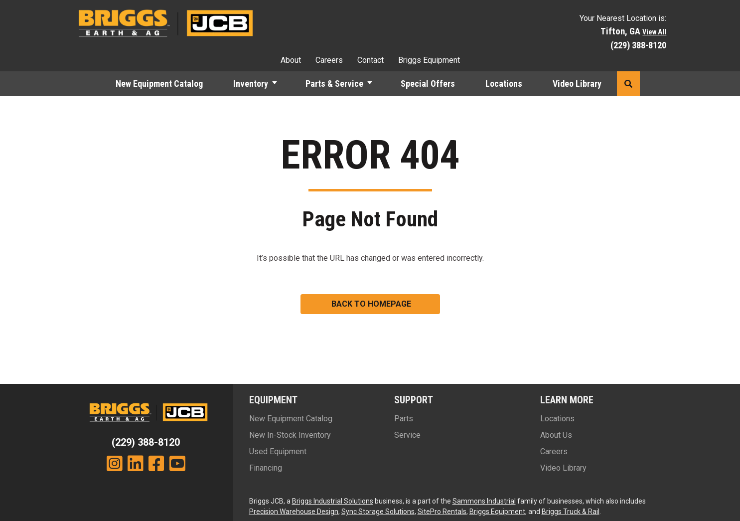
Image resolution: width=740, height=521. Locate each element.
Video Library (577, 83)
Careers (329, 60)
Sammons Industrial (484, 501)
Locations (503, 83)
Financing (265, 468)
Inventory (250, 83)
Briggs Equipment (429, 60)
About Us (556, 435)
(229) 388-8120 (638, 45)
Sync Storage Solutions (378, 512)
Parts (403, 418)
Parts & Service (334, 83)
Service (407, 435)
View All (654, 32)
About (291, 60)
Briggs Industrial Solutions (332, 501)
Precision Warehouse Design (293, 512)
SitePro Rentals (442, 512)
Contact (370, 60)
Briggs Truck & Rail (570, 512)
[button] (279, 83)
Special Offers (428, 83)
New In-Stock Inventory (290, 435)
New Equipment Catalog (159, 83)
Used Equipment (277, 451)
